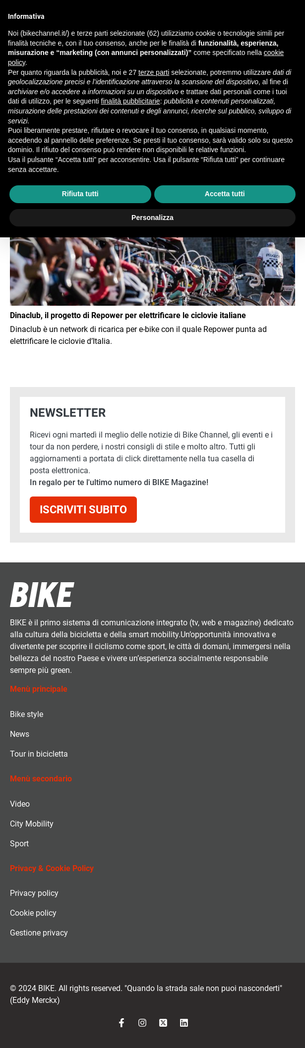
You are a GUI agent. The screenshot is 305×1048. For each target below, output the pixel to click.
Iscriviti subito (83, 509)
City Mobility (32, 823)
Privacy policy (34, 893)
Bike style (26, 714)
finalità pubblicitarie (130, 101)
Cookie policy (33, 913)
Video (20, 804)
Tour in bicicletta (39, 754)
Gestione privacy (39, 933)
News (19, 734)
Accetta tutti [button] (225, 194)
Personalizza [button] (152, 217)
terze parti (153, 72)
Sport (19, 843)
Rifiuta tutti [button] (80, 194)
